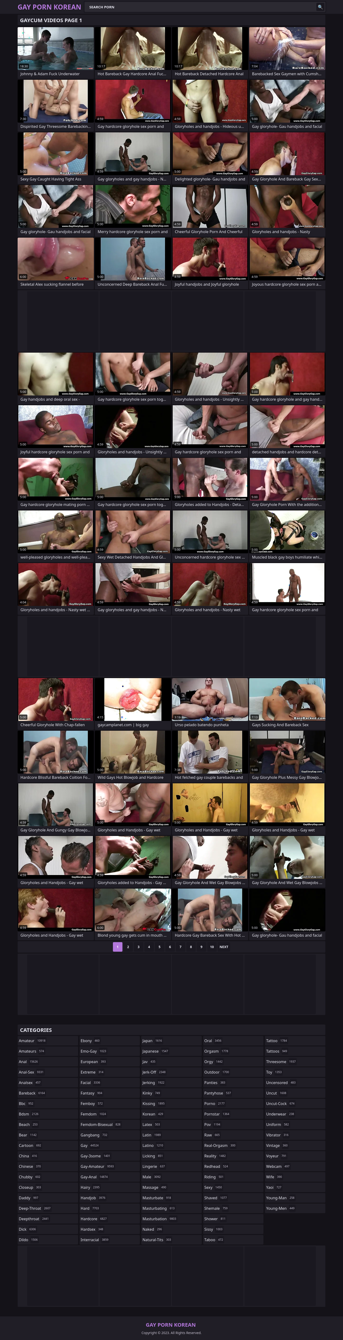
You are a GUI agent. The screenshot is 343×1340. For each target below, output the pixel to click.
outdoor (217, 1072)
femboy (92, 1103)
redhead (216, 1166)
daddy (29, 1197)
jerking (154, 1082)
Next (224, 947)
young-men (281, 1208)
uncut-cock (281, 1103)
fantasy (92, 1093)
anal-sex (32, 1072)
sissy (214, 1229)
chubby (30, 1176)
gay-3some (96, 1156)
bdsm (29, 1114)
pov (213, 1124)
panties (215, 1082)
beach (29, 1124)
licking (153, 1156)
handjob (94, 1197)
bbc (27, 1103)
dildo (29, 1239)
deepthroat (34, 1218)
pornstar (217, 1114)
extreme (93, 1072)
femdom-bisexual (101, 1124)
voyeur (277, 1156)
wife (274, 1176)
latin (152, 1135)
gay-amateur (98, 1166)
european (94, 1061)
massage (154, 1187)
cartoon (30, 1145)
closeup (30, 1187)
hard (90, 1208)
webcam (278, 1166)
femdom (94, 1114)
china (28, 1156)
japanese (155, 1051)
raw (212, 1135)
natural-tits (157, 1239)
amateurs (32, 1051)
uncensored (281, 1082)
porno (215, 1103)
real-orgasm (220, 1145)
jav (149, 1061)
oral (213, 1040)
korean (153, 1114)
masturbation (159, 1218)
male (152, 1176)
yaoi (274, 1187)
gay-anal (95, 1176)
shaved (216, 1197)
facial (91, 1082)
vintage (277, 1145)
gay (90, 1145)
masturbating (159, 1208)
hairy (91, 1187)
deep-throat (35, 1208)
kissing (154, 1103)
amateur (33, 1040)
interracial (95, 1239)
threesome (281, 1061)
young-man (281, 1197)
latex (151, 1124)
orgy (214, 1061)
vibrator (278, 1135)
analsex (30, 1082)
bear (28, 1135)
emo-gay (94, 1051)
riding (214, 1176)
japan (152, 1040)
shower (215, 1218)
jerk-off (154, 1072)
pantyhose (218, 1093)
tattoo (277, 1040)
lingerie (154, 1166)
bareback (32, 1093)
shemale (216, 1208)
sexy (213, 1187)
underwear (280, 1114)
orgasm (216, 1051)
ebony (91, 1040)
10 (212, 947)
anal (29, 1061)
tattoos (277, 1051)
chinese (30, 1166)
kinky (151, 1093)
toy (274, 1072)
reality (215, 1156)
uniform (278, 1124)
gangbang (95, 1135)
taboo (214, 1239)
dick (28, 1229)
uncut (277, 1093)
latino (153, 1145)
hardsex (93, 1229)
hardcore (94, 1218)
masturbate (157, 1197)
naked (152, 1229)
